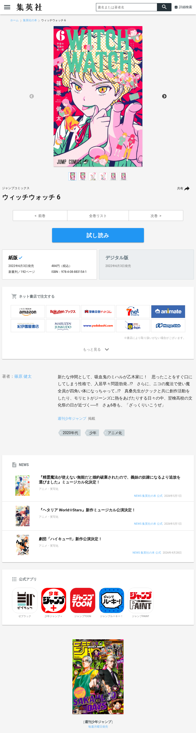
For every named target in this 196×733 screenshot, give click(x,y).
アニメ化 (115, 433)
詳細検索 (185, 7)
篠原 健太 (23, 376)
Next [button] (164, 96)
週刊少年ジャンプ (72, 418)
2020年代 (70, 433)
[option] (98, 96)
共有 (180, 188)
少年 (92, 433)
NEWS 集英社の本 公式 (148, 496)
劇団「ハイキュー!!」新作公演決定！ (70, 539)
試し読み (98, 235)
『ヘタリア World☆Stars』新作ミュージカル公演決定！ (87, 510)
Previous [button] (32, 96)
